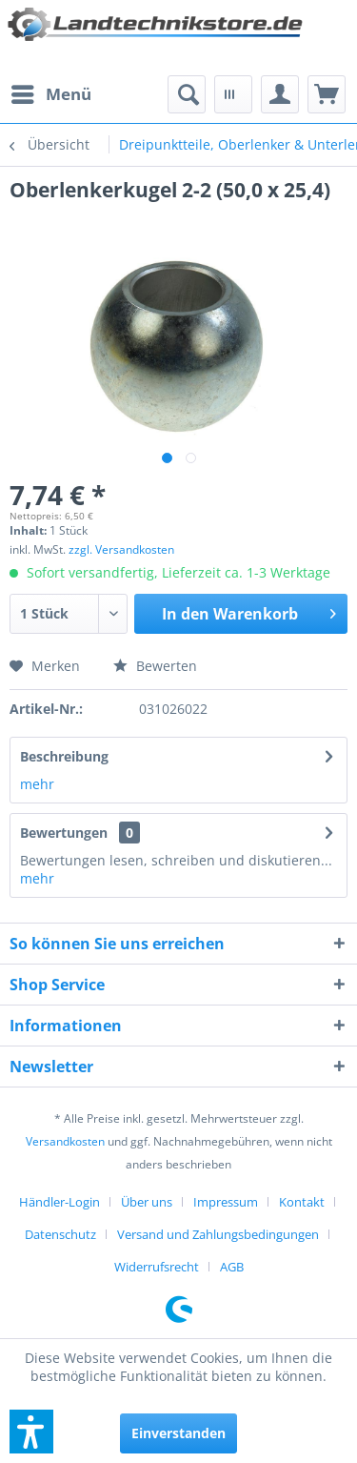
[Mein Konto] (280, 94)
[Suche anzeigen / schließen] (187, 94)
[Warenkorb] (326, 94)
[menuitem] (50, 94)
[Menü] (50, 94)
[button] (31, 1431)
